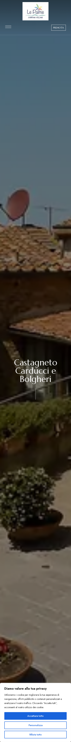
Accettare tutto (35, 716)
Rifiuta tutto (35, 734)
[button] (58, 28)
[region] (35, 712)
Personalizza (36, 725)
